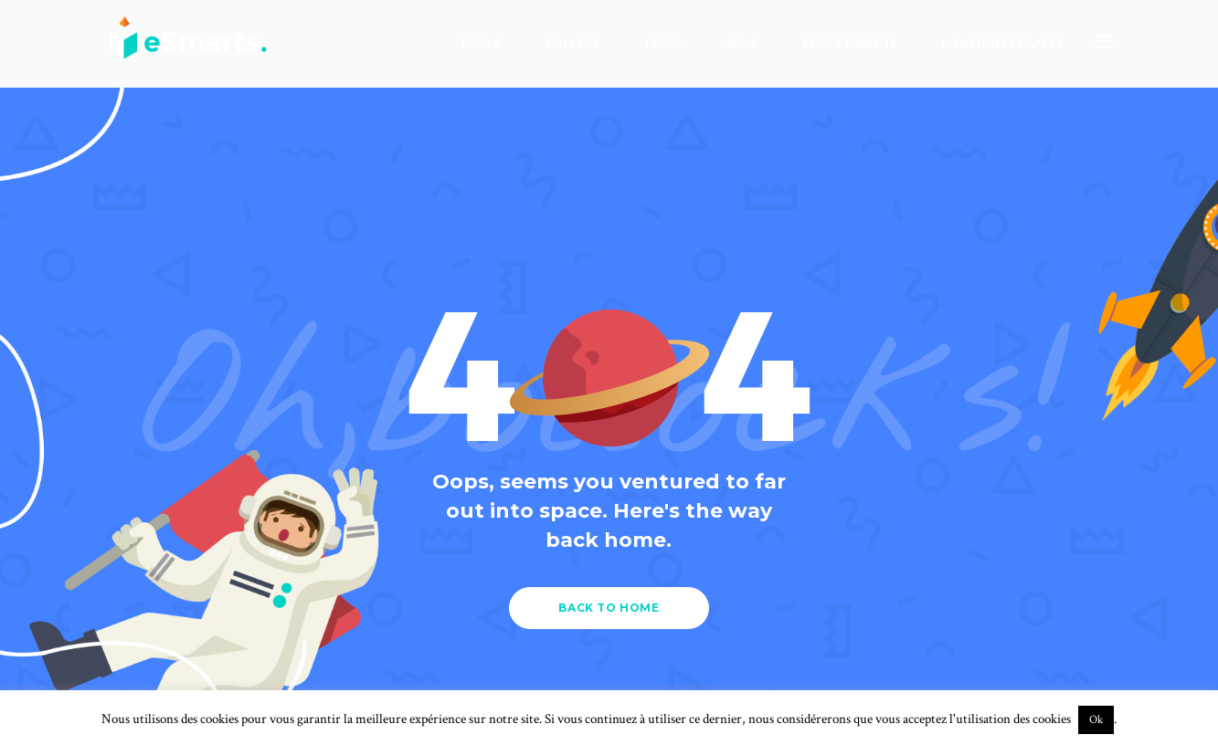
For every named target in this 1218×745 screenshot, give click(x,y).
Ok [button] (1096, 720)
